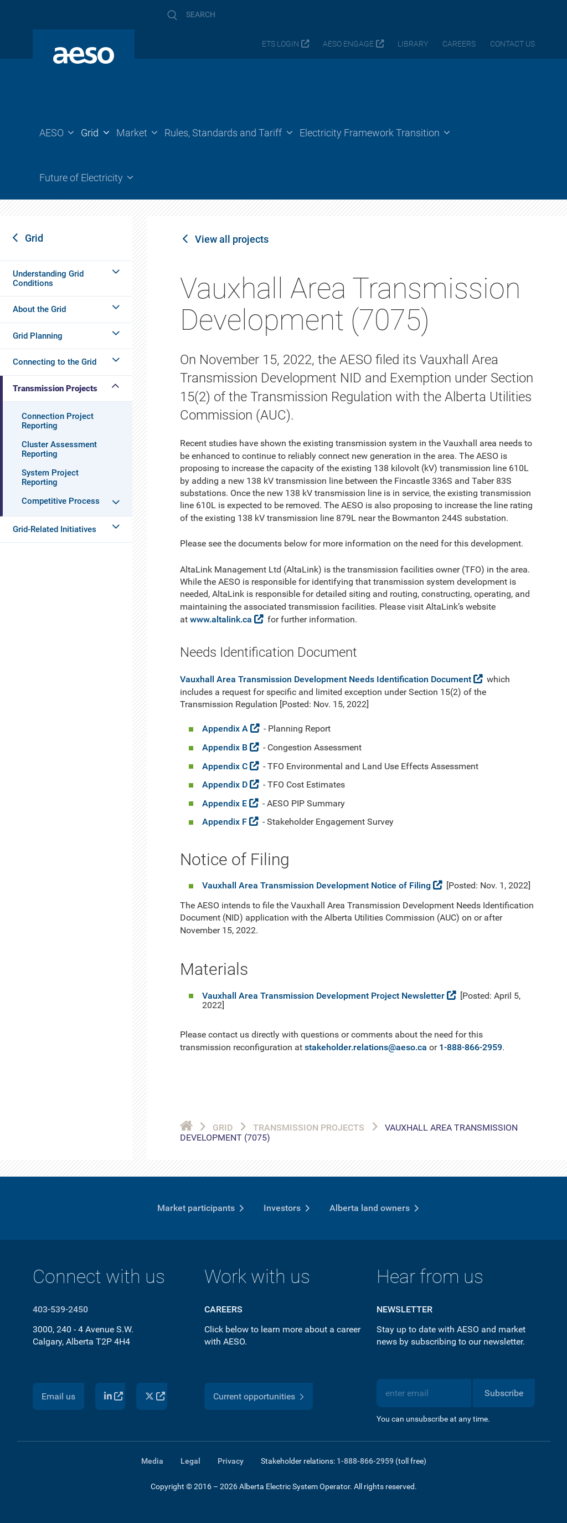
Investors (282, 1208)
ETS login (280, 44)
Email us (58, 1396)
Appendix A (225, 728)
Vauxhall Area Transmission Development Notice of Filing (316, 885)
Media (152, 1460)
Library (413, 44)
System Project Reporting (50, 477)
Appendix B (225, 747)
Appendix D (225, 784)
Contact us (512, 44)
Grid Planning (38, 336)
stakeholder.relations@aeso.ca (366, 1047)
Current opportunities (254, 1396)
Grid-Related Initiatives (54, 529)
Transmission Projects (55, 388)
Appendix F (224, 821)
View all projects (232, 239)
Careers (459, 44)
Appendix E (224, 803)
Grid (34, 238)
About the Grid (39, 309)
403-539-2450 (60, 1309)
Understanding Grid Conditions (48, 278)
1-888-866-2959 (470, 1047)
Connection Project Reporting (58, 421)
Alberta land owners (369, 1208)
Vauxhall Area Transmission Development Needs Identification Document (325, 679)
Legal (190, 1460)
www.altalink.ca (221, 619)
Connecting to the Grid (54, 362)
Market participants (196, 1208)
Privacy (231, 1460)
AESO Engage (348, 44)
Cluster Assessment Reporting (59, 449)
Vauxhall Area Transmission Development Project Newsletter (323, 995)
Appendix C (225, 766)
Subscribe (503, 1393)
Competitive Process (61, 501)
